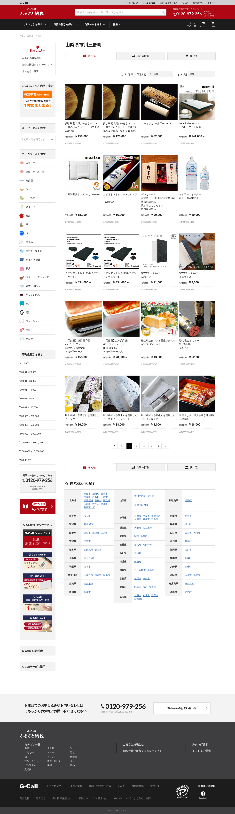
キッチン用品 (33, 294)
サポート (211, 3)
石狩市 (104, 493)
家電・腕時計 (54, 761)
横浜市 (106, 575)
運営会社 (24, 798)
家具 (28, 303)
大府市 (137, 527)
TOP (22, 36)
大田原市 (88, 549)
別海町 (104, 504)
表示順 (182, 74)
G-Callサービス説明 (33, 666)
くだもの (30, 198)
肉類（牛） (31, 163)
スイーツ (30, 207)
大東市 (152, 587)
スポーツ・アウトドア (37, 277)
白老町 (87, 497)
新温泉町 (138, 599)
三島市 (154, 519)
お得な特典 (198, 3)
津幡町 (137, 553)
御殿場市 (155, 515)
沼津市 (137, 519)
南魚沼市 (88, 583)
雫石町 (87, 515)
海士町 (188, 524)
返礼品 (92, 56)
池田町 (95, 493)
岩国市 (188, 532)
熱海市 (137, 515)
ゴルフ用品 (30, 765)
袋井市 (146, 519)
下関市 (196, 532)
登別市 (98, 500)
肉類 (26, 748)
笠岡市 (188, 515)
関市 (136, 536)
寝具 (28, 268)
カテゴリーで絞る (134, 74)
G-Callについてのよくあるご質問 (132, 798)
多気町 (137, 544)
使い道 (194, 56)
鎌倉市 (98, 575)
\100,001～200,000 (29, 416)
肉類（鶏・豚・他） (36, 171)
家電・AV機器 (33, 259)
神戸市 (146, 595)
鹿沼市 (98, 549)
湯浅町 (188, 500)
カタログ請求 (200, 744)
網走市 (87, 493)
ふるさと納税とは (133, 744)
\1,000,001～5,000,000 (31, 442)
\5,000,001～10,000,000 (31, 451)
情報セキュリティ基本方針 (93, 798)
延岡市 (188, 575)
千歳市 (104, 497)
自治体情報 (142, 56)
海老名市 (88, 575)
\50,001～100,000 (28, 407)
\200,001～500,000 (29, 425)
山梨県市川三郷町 (73, 143)
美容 (28, 330)
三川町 (104, 532)
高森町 (188, 558)
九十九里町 (89, 558)
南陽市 (95, 532)
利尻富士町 (89, 507)
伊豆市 (146, 515)
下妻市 (87, 541)
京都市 (146, 578)
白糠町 (95, 497)
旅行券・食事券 (34, 251)
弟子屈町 (88, 500)
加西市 (137, 595)
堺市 (145, 587)
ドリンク (30, 233)
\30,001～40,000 (27, 389)
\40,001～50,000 (27, 398)
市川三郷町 (140, 496)
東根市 (87, 532)
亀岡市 (137, 578)
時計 (28, 312)
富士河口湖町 (141, 504)
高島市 (150, 570)
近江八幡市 (140, 570)
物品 (72, 765)
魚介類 (29, 180)
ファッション (33, 321)
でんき (185, 3)
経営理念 (41, 798)
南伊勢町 (147, 544)
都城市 (196, 575)
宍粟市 (154, 595)
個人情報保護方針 (62, 798)
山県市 (144, 536)
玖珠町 (188, 566)
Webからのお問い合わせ (181, 708)
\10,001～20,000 (27, 372)
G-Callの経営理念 (32, 651)
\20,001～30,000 (27, 381)
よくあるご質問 (30, 71)
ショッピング (132, 3)
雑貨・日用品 (33, 286)
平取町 (106, 500)
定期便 (29, 338)
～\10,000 (24, 363)
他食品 (29, 242)
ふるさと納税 (149, 3)
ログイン (203, 26)
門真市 (137, 587)
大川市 (188, 549)
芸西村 (188, 541)
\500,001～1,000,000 (30, 433)
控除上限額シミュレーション (37, 64)
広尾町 (87, 504)
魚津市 (87, 592)
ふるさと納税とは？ (32, 57)
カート (213, 26)
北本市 (87, 566)
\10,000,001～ (26, 460)
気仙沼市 (88, 524)
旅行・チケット (32, 761)
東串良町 (189, 583)
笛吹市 (150, 496)
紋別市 (95, 504)
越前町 (137, 561)
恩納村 (188, 592)
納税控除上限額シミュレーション (142, 751)
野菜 (28, 215)
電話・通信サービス (168, 3)
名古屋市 (147, 527)
